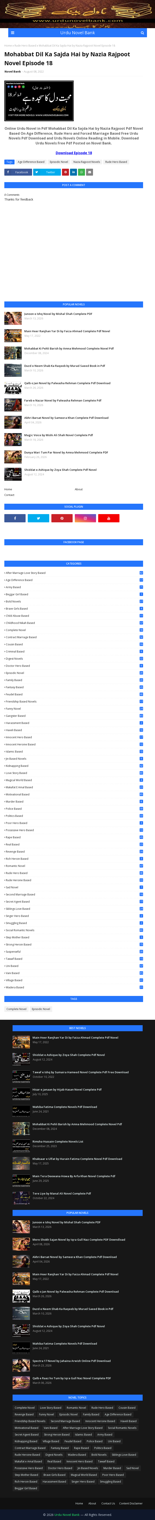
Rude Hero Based (25, 45)
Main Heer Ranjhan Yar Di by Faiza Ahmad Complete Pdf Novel (67, 331)
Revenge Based (74, 852)
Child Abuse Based (74, 616)
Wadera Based (74, 987)
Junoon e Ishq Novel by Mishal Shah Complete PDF (58, 314)
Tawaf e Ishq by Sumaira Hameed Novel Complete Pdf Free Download (81, 1072)
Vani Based (74, 973)
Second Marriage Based (74, 895)
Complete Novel (74, 630)
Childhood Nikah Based (74, 623)
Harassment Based (74, 723)
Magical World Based (74, 780)
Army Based (74, 587)
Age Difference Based (31, 162)
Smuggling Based (74, 923)
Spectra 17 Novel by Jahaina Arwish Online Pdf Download (72, 1361)
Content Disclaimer (131, 1503)
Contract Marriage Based (74, 637)
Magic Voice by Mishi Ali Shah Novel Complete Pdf (58, 435)
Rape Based (74, 837)
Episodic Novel (59, 162)
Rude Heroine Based (74, 880)
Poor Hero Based (74, 823)
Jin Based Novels (74, 759)
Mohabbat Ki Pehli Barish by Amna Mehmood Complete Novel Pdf (69, 348)
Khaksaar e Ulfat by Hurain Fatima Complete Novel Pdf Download (77, 1159)
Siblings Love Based (74, 909)
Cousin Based (74, 644)
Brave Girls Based (74, 608)
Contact (9, 495)
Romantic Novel (74, 866)
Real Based (74, 844)
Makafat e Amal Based (74, 787)
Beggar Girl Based (74, 594)
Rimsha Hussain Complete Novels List (58, 1141)
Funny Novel (74, 709)
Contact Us (108, 1503)
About (79, 489)
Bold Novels (74, 601)
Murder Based (74, 801)
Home (8, 45)
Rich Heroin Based (74, 859)
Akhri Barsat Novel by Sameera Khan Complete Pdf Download (66, 418)
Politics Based (74, 816)
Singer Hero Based (74, 916)
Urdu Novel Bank (77, 33)
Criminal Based (74, 651)
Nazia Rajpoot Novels (86, 162)
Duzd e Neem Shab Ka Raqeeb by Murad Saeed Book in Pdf (64, 366)
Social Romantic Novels (74, 930)
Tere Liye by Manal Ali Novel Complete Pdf (62, 1193)
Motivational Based (74, 794)
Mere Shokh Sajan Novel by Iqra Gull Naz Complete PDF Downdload (79, 1240)
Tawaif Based (74, 959)
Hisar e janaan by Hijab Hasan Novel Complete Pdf (67, 1089)
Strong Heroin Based (74, 944)
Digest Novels (74, 658)
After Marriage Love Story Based (74, 573)
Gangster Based (74, 716)
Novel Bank (13, 71)
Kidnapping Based (74, 766)
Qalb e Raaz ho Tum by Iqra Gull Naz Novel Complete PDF (72, 1378)
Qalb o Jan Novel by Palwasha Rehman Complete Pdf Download (67, 383)
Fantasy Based (74, 687)
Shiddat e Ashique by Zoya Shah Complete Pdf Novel (60, 470)
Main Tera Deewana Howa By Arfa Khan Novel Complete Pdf (74, 1176)
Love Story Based (74, 773)
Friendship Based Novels (74, 702)
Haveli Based (74, 730)
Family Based (74, 680)
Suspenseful (74, 951)
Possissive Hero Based (74, 830)
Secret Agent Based (74, 901)
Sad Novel (74, 887)
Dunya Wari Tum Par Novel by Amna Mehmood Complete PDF (66, 452)
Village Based (74, 980)
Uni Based (74, 966)
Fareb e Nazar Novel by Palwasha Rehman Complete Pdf (62, 400)
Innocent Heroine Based (74, 744)
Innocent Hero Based (74, 737)
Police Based (74, 809)
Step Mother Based (74, 937)
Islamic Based (74, 751)
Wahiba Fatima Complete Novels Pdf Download (65, 1107)
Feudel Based (74, 694)
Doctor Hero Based (74, 666)
